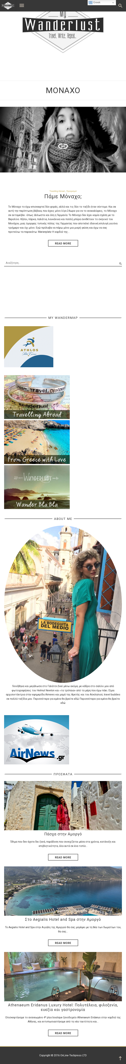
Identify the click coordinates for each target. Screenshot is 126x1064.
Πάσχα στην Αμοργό (63, 834)
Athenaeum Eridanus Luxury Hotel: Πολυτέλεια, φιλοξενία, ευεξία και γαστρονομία (63, 1007)
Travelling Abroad (57, 191)
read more (63, 243)
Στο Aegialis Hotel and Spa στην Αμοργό (63, 919)
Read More (63, 857)
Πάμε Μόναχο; (63, 196)
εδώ (76, 698)
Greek (94, 3)
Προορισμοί (71, 191)
